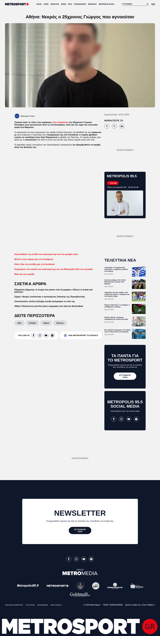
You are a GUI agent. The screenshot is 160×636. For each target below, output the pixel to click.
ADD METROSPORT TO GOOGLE (83, 335)
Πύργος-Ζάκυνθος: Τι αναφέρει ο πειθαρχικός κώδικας (117, 306)
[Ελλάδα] (32, 323)
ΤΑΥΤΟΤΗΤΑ (30, 605)
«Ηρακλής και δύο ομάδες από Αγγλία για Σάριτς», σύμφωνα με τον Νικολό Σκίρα (116, 294)
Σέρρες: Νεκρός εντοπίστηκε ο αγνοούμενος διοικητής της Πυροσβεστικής (49, 297)
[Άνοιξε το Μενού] (153, 4)
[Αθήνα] (46, 323)
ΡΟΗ (70, 4)
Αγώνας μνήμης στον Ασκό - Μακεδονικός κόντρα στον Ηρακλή (115, 282)
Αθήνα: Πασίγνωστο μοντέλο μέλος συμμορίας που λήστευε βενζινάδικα (48, 306)
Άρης (46, 4)
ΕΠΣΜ (63, 4)
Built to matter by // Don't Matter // (140, 605)
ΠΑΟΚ (39, 4)
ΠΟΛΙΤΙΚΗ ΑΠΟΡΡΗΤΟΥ (14, 605)
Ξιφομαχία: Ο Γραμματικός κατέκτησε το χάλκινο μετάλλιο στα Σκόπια (116, 269)
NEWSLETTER (80, 513)
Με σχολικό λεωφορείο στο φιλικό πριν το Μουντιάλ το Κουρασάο (117, 331)
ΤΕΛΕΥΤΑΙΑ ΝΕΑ (120, 260)
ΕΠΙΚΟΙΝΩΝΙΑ (42, 605)
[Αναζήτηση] (134, 4)
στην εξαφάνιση (60, 122)
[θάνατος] (60, 323)
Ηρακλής (54, 4)
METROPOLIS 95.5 (106, 4)
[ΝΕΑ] (19, 323)
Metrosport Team (28, 116)
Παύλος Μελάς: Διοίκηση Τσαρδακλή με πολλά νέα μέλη (116, 318)
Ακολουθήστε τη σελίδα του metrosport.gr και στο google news (46, 254)
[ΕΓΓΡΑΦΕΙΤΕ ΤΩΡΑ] (125, 376)
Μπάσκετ (92, 4)
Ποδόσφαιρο (80, 4)
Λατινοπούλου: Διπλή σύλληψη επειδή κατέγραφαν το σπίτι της (44, 301)
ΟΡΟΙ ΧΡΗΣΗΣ (56, 605)
